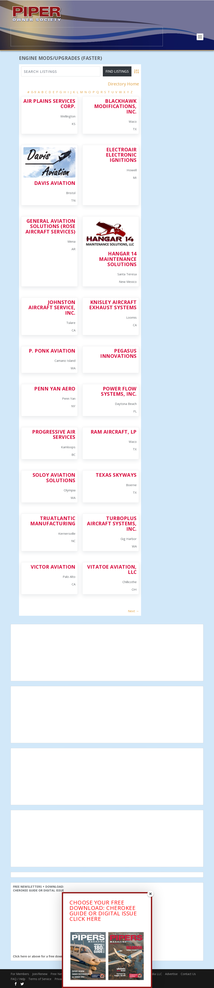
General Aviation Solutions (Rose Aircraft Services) (50, 226)
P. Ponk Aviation (52, 350)
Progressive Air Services (53, 434)
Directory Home (123, 83)
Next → (133, 611)
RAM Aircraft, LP (114, 431)
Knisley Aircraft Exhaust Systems (113, 304)
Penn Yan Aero (54, 388)
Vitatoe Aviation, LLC (112, 569)
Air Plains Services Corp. (49, 103)
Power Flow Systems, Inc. (119, 391)
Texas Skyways (116, 474)
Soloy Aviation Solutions (54, 477)
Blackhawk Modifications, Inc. (115, 106)
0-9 (33, 92)
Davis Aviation (54, 182)
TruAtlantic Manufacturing (52, 521)
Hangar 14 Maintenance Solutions (118, 258)
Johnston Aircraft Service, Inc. (51, 307)
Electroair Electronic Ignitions (121, 154)
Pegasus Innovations (118, 353)
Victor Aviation (53, 566)
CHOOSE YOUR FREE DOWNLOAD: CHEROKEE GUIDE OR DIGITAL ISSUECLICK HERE (103, 917)
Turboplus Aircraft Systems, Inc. (112, 523)
